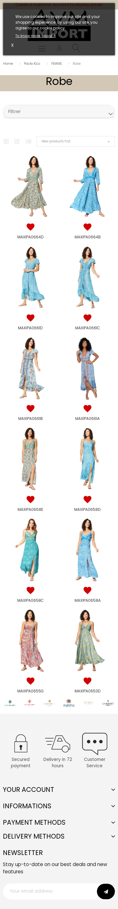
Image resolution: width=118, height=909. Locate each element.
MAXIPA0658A (88, 600)
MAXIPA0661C (87, 328)
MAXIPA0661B (30, 418)
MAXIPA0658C (30, 600)
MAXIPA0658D (87, 509)
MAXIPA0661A (87, 418)
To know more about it (35, 35)
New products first (56, 141)
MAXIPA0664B (88, 237)
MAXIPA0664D (30, 237)
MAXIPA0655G (30, 691)
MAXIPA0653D (88, 691)
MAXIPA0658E (30, 509)
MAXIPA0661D (30, 328)
